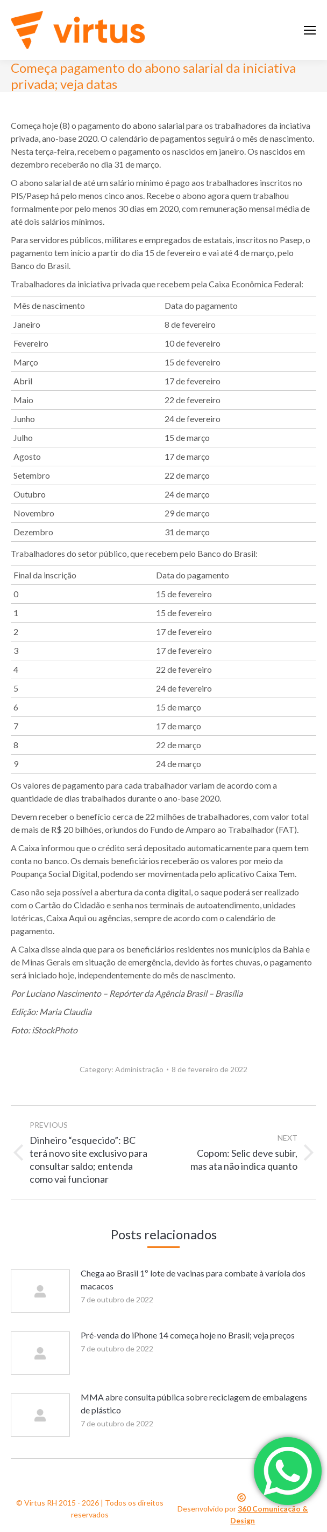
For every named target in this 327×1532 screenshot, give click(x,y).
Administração (139, 1069)
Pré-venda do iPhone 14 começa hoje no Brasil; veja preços (188, 1335)
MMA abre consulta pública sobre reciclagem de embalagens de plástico (194, 1403)
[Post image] (40, 1291)
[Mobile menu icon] (309, 30)
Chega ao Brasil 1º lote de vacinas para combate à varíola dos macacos (193, 1279)
